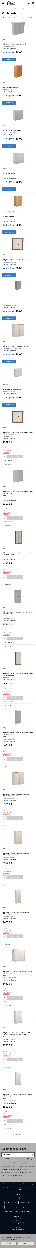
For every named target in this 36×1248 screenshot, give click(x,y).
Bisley (4, 39)
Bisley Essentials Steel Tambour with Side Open (16, 44)
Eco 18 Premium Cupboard (10, 87)
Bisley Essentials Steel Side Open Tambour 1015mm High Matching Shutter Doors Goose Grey (17, 972)
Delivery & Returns (25, 1202)
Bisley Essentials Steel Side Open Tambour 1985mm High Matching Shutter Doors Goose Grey (17, 1095)
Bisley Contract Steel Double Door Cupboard (15, 260)
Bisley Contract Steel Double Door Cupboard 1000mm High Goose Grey (18, 492)
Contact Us (24, 1198)
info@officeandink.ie (18, 1230)
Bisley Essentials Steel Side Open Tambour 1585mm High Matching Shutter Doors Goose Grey (17, 1033)
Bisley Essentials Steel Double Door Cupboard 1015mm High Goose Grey (16, 795)
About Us (10, 1198)
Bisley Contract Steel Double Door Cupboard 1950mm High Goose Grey (18, 733)
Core (4, 298)
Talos (4, 125)
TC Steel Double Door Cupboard (12, 130)
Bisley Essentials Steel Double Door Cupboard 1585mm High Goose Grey (16, 854)
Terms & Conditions (11, 1202)
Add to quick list (7, 460)
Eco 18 (4, 82)
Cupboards (12, 49)
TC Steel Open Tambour (9, 173)
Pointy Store (8, 1211)
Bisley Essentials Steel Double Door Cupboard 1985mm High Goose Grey (16, 913)
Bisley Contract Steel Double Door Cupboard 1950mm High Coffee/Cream (18, 674)
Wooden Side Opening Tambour (12, 389)
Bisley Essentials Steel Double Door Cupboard (16, 346)
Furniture (18, 9)
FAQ (17, 1198)
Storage (25, 9)
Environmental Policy (11, 1207)
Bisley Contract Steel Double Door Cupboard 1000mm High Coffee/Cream (18, 433)
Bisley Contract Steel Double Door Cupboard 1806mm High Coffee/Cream (18, 553)
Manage (8, 1243)
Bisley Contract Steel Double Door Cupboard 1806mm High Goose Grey (18, 612)
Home (10, 9)
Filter (31, 18)
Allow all (25, 1243)
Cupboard (5, 303)
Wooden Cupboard (8, 216)
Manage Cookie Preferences (22, 1211)
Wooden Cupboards (8, 212)
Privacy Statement (25, 1207)
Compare (6, 464)
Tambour (5, 384)
